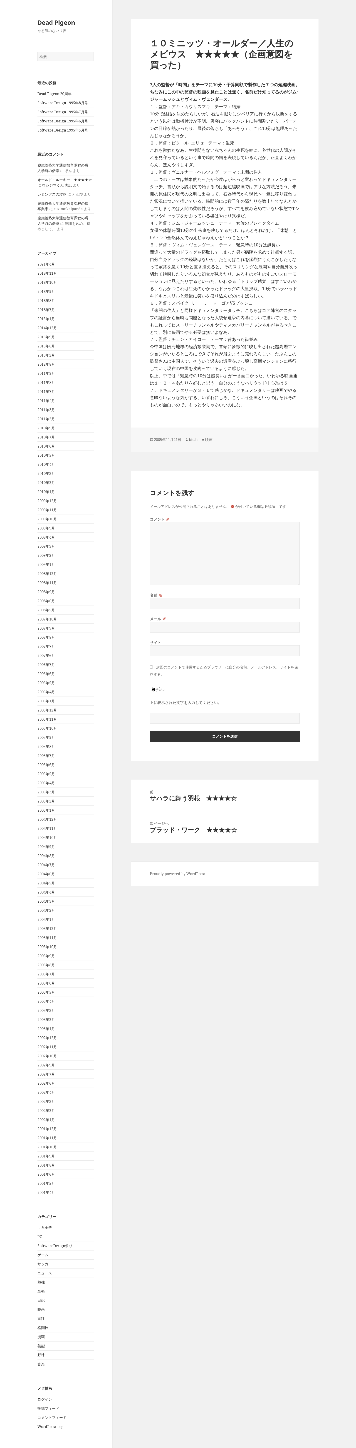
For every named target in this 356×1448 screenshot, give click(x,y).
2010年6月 (46, 446)
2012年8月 (46, 364)
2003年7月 (46, 974)
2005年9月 (46, 737)
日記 (41, 1300)
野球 (41, 1354)
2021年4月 (46, 264)
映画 (41, 1309)
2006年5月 (46, 682)
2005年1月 (46, 810)
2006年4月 (46, 691)
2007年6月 (46, 655)
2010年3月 (46, 473)
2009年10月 (47, 518)
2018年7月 (46, 309)
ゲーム (42, 1254)
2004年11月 (47, 828)
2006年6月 (46, 673)
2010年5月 (46, 455)
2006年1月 (46, 701)
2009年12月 (47, 500)
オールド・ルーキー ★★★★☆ (64, 179)
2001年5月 (46, 1183)
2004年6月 (46, 873)
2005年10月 (47, 728)
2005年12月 (47, 710)
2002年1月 (46, 1119)
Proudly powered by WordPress (177, 873)
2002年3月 (46, 1101)
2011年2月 (46, 418)
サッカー (44, 1263)
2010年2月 (46, 482)
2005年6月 (46, 764)
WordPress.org (50, 1426)
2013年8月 (46, 346)
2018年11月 (47, 273)
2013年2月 (46, 355)
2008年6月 (46, 600)
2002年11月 (47, 1046)
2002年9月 (46, 1065)
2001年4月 (46, 1192)
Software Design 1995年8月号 (62, 102)
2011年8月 (46, 382)
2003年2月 (46, 1019)
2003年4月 (46, 1001)
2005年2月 (46, 801)
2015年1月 (46, 318)
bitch (193, 439)
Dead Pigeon (56, 22)
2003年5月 (46, 992)
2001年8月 (46, 1165)
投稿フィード (48, 1408)
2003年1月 (46, 1028)
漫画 (41, 1336)
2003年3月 (46, 1010)
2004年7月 (46, 864)
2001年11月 (47, 1137)
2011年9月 (46, 373)
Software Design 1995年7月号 (62, 111)
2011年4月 (46, 400)
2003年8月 (46, 964)
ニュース (44, 1273)
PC (39, 1236)
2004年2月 (46, 910)
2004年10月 (47, 837)
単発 (41, 1291)
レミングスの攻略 (52, 194)
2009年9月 (46, 528)
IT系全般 (44, 1227)
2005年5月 (46, 773)
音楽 (41, 1364)
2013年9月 (46, 336)
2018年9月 (46, 291)
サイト (155, 642)
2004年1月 (46, 919)
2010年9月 (46, 427)
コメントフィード (52, 1417)
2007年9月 (46, 628)
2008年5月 (46, 610)
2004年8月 (46, 855)
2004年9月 (46, 846)
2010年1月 (46, 491)
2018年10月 (47, 282)
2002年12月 (47, 1037)
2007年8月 (46, 637)
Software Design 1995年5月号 (62, 130)
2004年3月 (46, 901)
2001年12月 (47, 1128)
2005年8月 (46, 746)
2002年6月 (46, 1083)
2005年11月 (47, 719)
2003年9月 (46, 955)
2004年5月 (46, 883)
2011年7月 (46, 391)
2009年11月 (47, 509)
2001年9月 (46, 1156)
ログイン (44, 1399)
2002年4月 (46, 1092)
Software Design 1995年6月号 (62, 121)
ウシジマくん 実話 (57, 185)
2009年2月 (46, 555)
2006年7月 (46, 664)
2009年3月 (46, 546)
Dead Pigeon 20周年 (54, 93)
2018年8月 (46, 300)
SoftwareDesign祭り (54, 1245)
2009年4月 (46, 537)
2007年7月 (46, 646)
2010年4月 (46, 464)
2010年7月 (46, 437)
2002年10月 (47, 1055)
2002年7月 (46, 1074)
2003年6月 (46, 983)
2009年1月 (46, 564)
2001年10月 (47, 1146)
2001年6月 (46, 1174)
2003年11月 (47, 937)
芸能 (41, 1345)
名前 (156, 595)
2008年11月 (47, 582)
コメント (160, 519)
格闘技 (42, 1327)
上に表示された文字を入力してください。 (186, 702)
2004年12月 (47, 819)
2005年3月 (46, 792)
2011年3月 (46, 409)
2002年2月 (46, 1110)
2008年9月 (46, 591)
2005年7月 (46, 755)
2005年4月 (46, 782)
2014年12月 (47, 327)
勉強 (41, 1282)
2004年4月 (46, 892)
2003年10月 (47, 946)
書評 (41, 1318)
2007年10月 (47, 619)
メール (158, 618)
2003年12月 (47, 928)
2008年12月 (47, 573)
